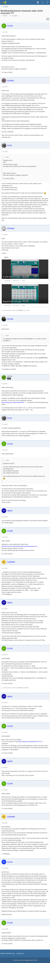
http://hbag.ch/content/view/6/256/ (13, 402)
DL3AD (5, 16)
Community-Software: (25, 960)
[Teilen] (48, 19)
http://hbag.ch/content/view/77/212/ (29, 741)
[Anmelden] (43, 2)
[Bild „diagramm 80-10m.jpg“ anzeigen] (25, 295)
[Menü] (47, 2)
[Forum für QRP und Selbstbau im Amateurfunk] (4, 2)
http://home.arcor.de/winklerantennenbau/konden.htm (19, 546)
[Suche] (38, 2)
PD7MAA (20, 310)
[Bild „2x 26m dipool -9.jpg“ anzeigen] (25, 271)
